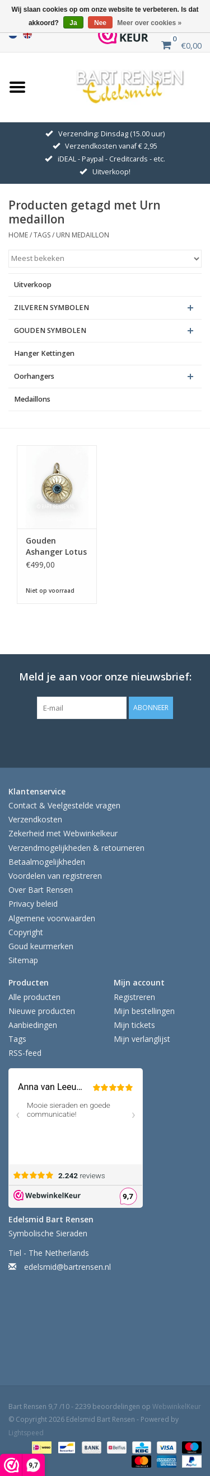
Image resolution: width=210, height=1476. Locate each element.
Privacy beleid (33, 903)
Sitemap (23, 960)
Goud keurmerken (40, 946)
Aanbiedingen (32, 1025)
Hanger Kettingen (44, 353)
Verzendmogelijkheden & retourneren (76, 847)
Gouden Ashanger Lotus (56, 546)
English (27, 34)
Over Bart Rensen (40, 889)
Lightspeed (26, 1432)
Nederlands (12, 34)
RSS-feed (24, 1053)
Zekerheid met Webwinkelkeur (63, 833)
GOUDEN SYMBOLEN (50, 330)
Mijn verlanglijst (142, 1039)
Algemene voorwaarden (51, 918)
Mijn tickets (134, 1025)
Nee (100, 23)
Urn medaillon (82, 235)
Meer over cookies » (149, 23)
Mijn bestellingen (144, 1011)
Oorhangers (34, 376)
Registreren (134, 997)
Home (18, 235)
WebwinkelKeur (176, 1406)
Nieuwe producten (41, 1011)
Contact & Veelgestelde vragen (64, 805)
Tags (42, 235)
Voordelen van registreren (55, 875)
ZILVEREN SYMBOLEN (51, 307)
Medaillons (32, 399)
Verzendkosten (35, 819)
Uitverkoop (33, 284)
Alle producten (34, 997)
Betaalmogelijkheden (46, 861)
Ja (73, 23)
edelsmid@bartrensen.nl (67, 1266)
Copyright (25, 932)
